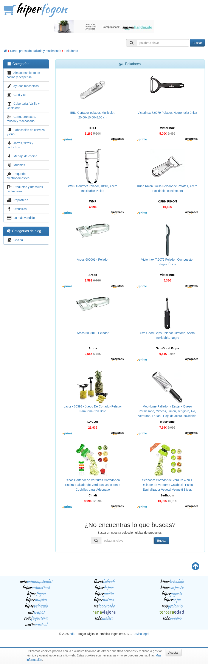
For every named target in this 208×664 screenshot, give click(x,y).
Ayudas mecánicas (26, 86)
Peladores (71, 51)
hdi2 (72, 634)
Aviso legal (142, 634)
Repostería (21, 200)
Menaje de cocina (25, 156)
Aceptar (173, 652)
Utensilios (20, 209)
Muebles (19, 165)
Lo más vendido (24, 217)
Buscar (197, 43)
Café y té (20, 94)
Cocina (18, 240)
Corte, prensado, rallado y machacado (35, 51)
